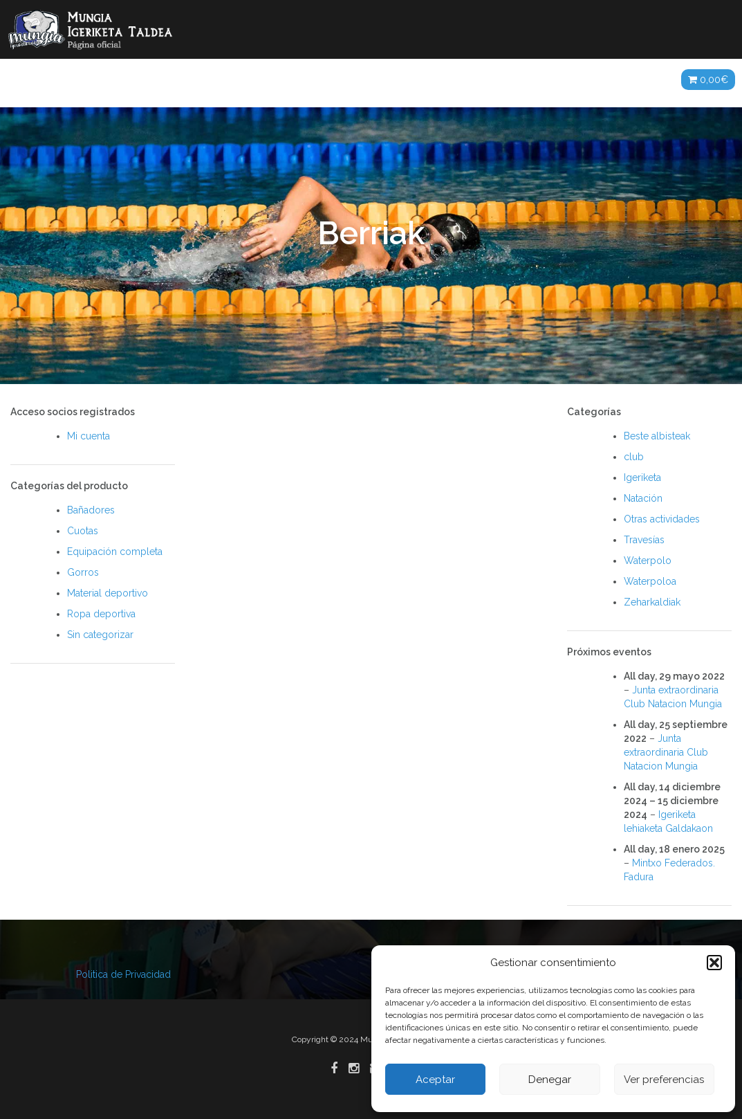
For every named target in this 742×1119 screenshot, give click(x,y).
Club (184, 79)
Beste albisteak (657, 436)
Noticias (127, 79)
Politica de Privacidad (123, 974)
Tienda (643, 79)
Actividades (251, 79)
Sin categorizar (100, 634)
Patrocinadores (526, 79)
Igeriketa (642, 477)
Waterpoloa (650, 581)
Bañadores (91, 510)
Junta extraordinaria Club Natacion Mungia (666, 752)
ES (597, 79)
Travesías (644, 539)
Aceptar (435, 1079)
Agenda (440, 79)
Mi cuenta (88, 436)
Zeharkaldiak (652, 602)
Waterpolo (647, 560)
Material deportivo (107, 593)
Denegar (549, 1079)
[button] (714, 963)
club (634, 456)
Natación (643, 498)
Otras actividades (662, 519)
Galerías (352, 79)
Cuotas (82, 530)
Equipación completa (115, 551)
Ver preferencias (664, 1079)
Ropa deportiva (101, 613)
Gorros (83, 572)
